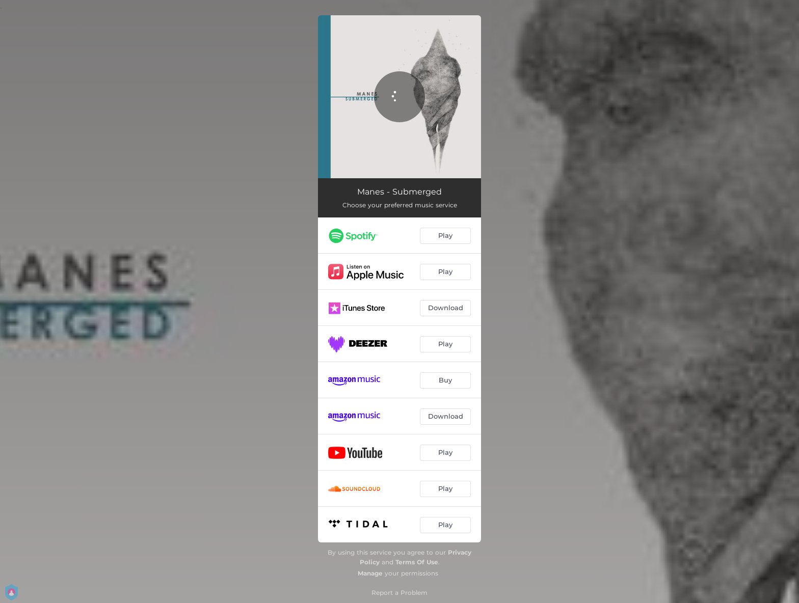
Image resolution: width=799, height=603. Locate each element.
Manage (370, 573)
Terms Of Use (416, 562)
